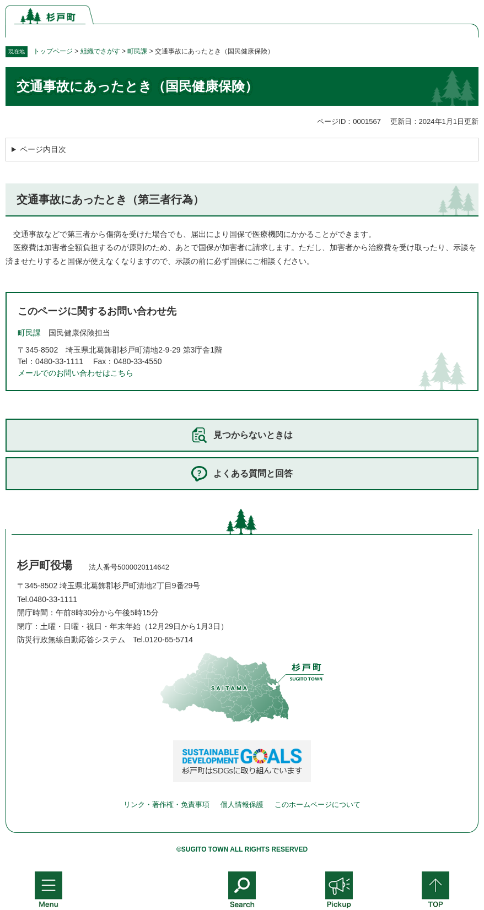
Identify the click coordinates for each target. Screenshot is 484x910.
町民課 (137, 51)
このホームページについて (318, 804)
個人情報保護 (242, 804)
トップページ (53, 51)
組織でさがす (100, 51)
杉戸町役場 (44, 565)
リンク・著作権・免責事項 (166, 804)
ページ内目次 (43, 149)
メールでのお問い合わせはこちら (75, 373)
